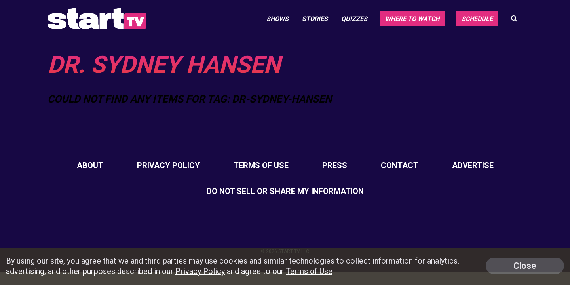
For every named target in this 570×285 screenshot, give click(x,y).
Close (524, 266)
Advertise (473, 165)
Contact (399, 165)
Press (334, 165)
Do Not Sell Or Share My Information (285, 191)
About (90, 165)
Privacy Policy (168, 165)
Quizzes (354, 19)
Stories (315, 19)
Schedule (477, 19)
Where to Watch (412, 19)
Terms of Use (261, 165)
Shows (277, 19)
